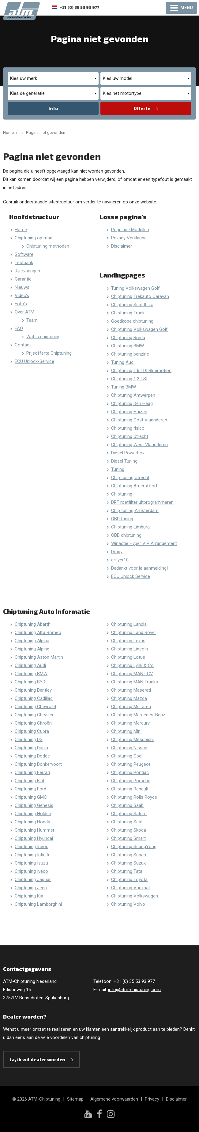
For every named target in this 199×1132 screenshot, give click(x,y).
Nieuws (22, 287)
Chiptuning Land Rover (133, 632)
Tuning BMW (123, 387)
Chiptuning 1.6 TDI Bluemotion (141, 370)
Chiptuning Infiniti (32, 855)
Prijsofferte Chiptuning (49, 353)
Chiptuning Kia (29, 896)
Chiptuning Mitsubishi (132, 739)
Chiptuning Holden (33, 813)
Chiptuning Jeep (31, 887)
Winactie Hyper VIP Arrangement (144, 543)
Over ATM (24, 312)
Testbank (24, 262)
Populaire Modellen (130, 229)
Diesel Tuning (124, 461)
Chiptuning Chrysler (34, 715)
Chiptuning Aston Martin (39, 657)
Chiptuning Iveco (31, 871)
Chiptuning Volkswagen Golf (139, 329)
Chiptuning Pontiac (130, 772)
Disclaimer (121, 246)
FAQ (19, 328)
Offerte (141, 108)
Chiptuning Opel (126, 756)
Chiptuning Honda (32, 822)
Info (53, 108)
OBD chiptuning (126, 535)
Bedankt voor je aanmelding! (139, 568)
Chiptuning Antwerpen (133, 395)
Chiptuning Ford (30, 789)
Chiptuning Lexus (128, 640)
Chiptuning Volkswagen (134, 896)
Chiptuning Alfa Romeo (38, 632)
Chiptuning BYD (30, 682)
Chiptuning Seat (127, 822)
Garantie (23, 279)
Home (21, 229)
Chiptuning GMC (31, 797)
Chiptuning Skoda (128, 830)
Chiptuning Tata (126, 871)
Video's (22, 295)
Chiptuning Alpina (32, 640)
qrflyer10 (120, 560)
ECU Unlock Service (130, 576)
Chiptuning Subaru (129, 855)
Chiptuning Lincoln (129, 649)
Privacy (152, 1099)
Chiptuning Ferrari (32, 772)
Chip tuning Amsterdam (135, 510)
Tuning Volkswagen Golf (135, 288)
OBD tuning (122, 518)
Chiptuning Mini (126, 731)
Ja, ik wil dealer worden (37, 1059)
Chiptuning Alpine (32, 649)
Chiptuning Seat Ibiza (132, 304)
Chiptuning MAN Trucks (134, 682)
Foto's (21, 303)
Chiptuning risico (128, 428)
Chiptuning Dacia (31, 747)
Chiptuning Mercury (130, 723)
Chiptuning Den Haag (132, 403)
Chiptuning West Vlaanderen (139, 444)
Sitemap (75, 1099)
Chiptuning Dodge (32, 756)
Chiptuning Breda (128, 337)
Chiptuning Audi (30, 665)
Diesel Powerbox (128, 453)
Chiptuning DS (29, 739)
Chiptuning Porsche (130, 780)
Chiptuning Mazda (129, 698)
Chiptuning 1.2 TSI (129, 379)
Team (32, 320)
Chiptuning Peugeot (130, 764)
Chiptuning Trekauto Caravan (140, 296)
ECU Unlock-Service (34, 361)
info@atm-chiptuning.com (134, 989)
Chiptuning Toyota (129, 879)
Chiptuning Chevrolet (35, 706)
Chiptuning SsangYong (133, 846)
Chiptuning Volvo (128, 904)
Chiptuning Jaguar (33, 879)
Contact (23, 345)
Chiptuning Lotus (128, 657)
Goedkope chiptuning (132, 321)
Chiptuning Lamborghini (38, 904)
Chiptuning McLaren (131, 706)
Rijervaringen (27, 271)
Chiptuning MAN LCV (132, 673)
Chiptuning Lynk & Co (132, 665)
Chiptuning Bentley (33, 690)
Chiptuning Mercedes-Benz (138, 715)
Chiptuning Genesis (34, 805)
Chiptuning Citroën (33, 723)
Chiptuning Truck (128, 313)
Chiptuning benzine (130, 354)
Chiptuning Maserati (131, 690)
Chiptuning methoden (47, 246)
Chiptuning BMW (127, 346)
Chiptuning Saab (127, 805)
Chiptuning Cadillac (34, 698)
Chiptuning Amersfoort (134, 486)
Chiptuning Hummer (34, 830)
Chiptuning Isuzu (31, 863)
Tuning (117, 469)
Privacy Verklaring (129, 238)
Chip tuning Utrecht (130, 477)
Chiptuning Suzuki (129, 863)
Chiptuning (121, 494)
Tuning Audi (122, 362)
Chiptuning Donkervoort (38, 764)
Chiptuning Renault (129, 789)
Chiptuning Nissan (129, 747)
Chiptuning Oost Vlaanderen (139, 420)
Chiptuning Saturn (129, 813)
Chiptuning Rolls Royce (134, 797)
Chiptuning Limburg (130, 527)
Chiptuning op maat (34, 238)
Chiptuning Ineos (31, 846)
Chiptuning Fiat (29, 780)
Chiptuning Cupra (32, 731)
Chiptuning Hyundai (34, 838)
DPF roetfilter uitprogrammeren (142, 502)
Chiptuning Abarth (33, 624)
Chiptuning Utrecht (129, 436)
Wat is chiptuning (43, 336)
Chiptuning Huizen (129, 411)
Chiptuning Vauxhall (130, 887)
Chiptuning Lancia (129, 624)
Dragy (116, 551)
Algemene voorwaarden (114, 1099)
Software (24, 254)
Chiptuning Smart (128, 838)
